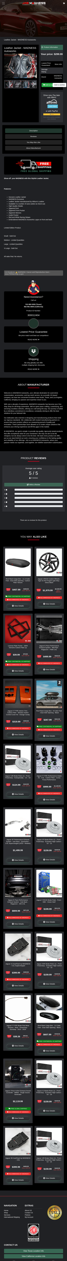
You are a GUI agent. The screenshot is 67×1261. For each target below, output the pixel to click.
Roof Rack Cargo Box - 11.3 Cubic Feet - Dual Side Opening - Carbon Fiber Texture (18, 581)
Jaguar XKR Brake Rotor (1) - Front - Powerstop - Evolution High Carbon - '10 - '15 (49, 965)
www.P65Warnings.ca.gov (14, 274)
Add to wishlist (59, 85)
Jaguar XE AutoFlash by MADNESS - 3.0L (17, 1159)
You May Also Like (33, 142)
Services (7, 1215)
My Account (29, 1217)
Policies (27, 1215)
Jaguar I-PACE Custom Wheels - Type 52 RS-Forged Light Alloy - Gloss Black (49, 581)
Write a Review (33, 485)
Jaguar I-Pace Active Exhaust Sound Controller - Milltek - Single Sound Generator (18, 1092)
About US (28, 1210)
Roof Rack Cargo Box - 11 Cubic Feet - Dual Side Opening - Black (49, 1026)
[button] (34, 65)
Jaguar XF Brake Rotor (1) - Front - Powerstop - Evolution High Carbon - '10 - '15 (49, 841)
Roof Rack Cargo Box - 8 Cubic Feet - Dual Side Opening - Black (49, 712)
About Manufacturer (33, 148)
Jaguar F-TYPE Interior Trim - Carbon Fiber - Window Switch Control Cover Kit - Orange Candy (18, 712)
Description (33, 131)
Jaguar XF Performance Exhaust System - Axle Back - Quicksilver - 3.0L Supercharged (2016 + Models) (18, 841)
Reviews (33, 136)
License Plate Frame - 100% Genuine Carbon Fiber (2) (18, 646)
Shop (6, 1213)
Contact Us (29, 1213)
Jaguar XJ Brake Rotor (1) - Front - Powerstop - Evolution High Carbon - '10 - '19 (49, 1092)
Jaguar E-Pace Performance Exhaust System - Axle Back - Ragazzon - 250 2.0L (18, 902)
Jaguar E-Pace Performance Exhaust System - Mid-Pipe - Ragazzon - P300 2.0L (49, 647)
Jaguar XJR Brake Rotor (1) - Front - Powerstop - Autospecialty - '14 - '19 (18, 777)
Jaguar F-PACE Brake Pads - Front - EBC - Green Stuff (49, 901)
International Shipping (12, 1217)
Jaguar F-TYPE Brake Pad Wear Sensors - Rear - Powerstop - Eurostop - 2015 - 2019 (17, 1027)
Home (6, 1210)
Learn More (52, 106)
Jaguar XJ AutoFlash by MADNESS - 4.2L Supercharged (17, 965)
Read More (33, 340)
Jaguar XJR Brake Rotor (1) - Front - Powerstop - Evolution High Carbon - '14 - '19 (49, 1160)
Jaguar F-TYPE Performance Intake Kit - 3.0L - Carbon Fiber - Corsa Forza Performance (49, 778)
